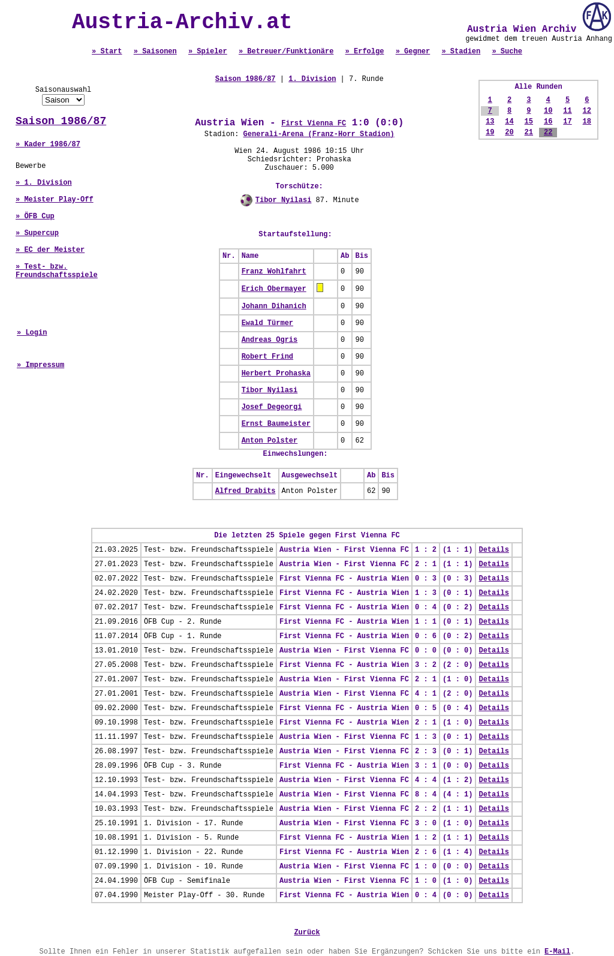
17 (567, 122)
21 (529, 132)
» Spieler (207, 51)
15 (529, 122)
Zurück (307, 932)
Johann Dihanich (274, 306)
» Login (32, 333)
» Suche (507, 51)
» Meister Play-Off (55, 200)
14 (509, 122)
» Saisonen (155, 51)
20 (509, 132)
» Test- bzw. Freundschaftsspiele (57, 271)
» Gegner (413, 51)
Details (493, 550)
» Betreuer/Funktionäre (286, 51)
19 (490, 132)
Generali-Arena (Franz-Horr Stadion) (319, 134)
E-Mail (557, 952)
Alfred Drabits (245, 491)
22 (548, 132)
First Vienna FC (313, 123)
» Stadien (460, 51)
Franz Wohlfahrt (274, 271)
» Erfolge (364, 51)
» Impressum (40, 365)
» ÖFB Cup (35, 216)
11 (567, 111)
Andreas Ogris (270, 340)
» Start (107, 51)
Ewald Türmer (267, 323)
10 (548, 111)
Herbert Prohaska (276, 373)
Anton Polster (270, 441)
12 (587, 111)
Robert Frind (267, 357)
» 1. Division (44, 183)
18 (587, 122)
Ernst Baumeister (276, 424)
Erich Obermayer (274, 289)
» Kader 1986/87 (48, 144)
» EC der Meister (50, 250)
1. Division (312, 79)
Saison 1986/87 (61, 121)
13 (490, 122)
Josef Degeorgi (272, 407)
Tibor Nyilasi (283, 200)
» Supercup (37, 233)
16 (548, 122)
